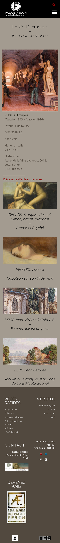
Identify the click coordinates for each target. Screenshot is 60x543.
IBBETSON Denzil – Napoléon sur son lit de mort (30, 273)
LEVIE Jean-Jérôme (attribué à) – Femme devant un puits (30, 324)
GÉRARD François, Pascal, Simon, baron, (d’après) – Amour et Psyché (30, 221)
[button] (54, 5)
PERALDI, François (16, 115)
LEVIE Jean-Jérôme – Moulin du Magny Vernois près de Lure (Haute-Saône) (30, 376)
